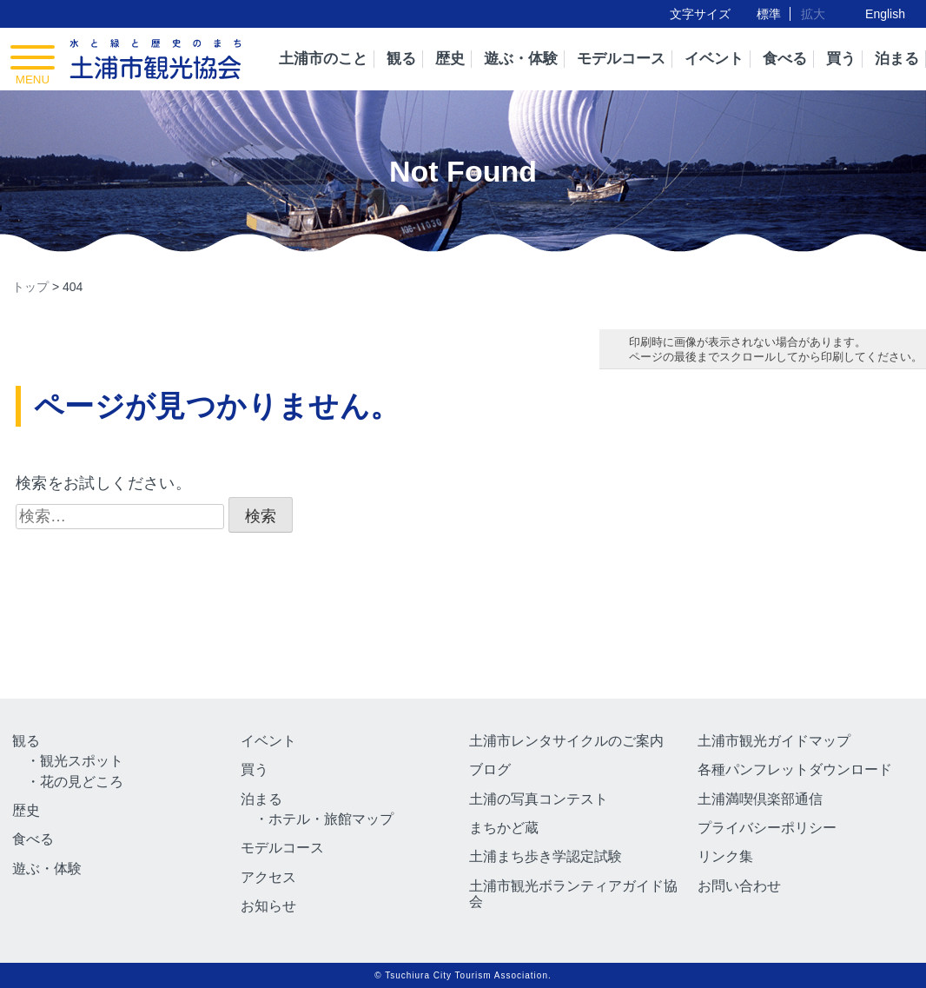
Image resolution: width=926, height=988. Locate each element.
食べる (785, 58)
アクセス (268, 877)
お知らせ (268, 905)
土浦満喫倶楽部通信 (760, 799)
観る (401, 58)
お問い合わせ (739, 886)
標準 (769, 14)
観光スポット (81, 760)
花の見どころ (81, 781)
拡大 (813, 14)
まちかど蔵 (504, 827)
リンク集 (725, 856)
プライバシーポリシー (767, 827)
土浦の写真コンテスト (538, 799)
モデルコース (621, 58)
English (885, 14)
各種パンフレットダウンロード (795, 769)
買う (841, 58)
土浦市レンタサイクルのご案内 (566, 740)
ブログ (490, 769)
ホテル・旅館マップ (331, 819)
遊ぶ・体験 (521, 58)
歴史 (450, 58)
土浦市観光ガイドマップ (774, 740)
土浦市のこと (323, 58)
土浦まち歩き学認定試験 (545, 856)
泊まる (897, 58)
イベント (714, 58)
